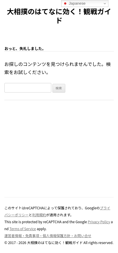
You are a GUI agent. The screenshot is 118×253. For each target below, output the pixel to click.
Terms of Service (22, 228)
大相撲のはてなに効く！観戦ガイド (59, 16)
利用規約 (39, 214)
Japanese (74, 3)
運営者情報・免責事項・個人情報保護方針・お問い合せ (47, 235)
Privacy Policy (99, 221)
